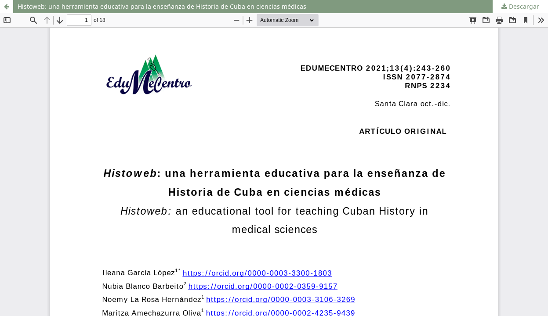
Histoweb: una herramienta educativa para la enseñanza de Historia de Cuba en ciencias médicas (162, 6)
